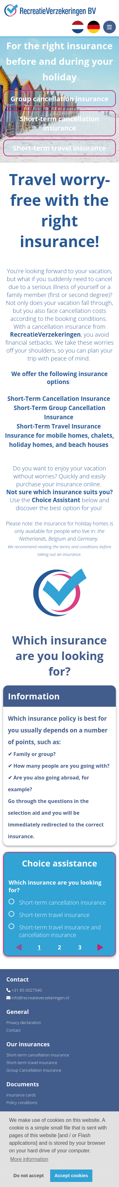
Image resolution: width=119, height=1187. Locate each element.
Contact (13, 1030)
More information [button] (29, 1159)
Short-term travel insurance (59, 147)
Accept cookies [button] (71, 1175)
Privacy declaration (23, 1022)
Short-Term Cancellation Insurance (58, 398)
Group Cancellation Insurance (33, 1070)
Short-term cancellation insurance (59, 123)
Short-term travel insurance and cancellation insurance (55, 931)
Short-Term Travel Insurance (59, 426)
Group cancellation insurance (59, 98)
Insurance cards (21, 1095)
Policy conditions (21, 1102)
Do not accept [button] (28, 1175)
